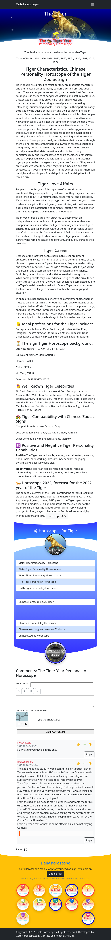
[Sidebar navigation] (92, 4)
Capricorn (88, 904)
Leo (88, 890)
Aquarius (23, 918)
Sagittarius (72, 904)
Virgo (23, 904)
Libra (39, 904)
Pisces (88, 918)
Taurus (39, 890)
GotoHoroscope (27, 4)
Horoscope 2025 (55, 652)
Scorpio (55, 904)
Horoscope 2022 (57, 516)
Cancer (72, 890)
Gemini (55, 890)
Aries (23, 890)
